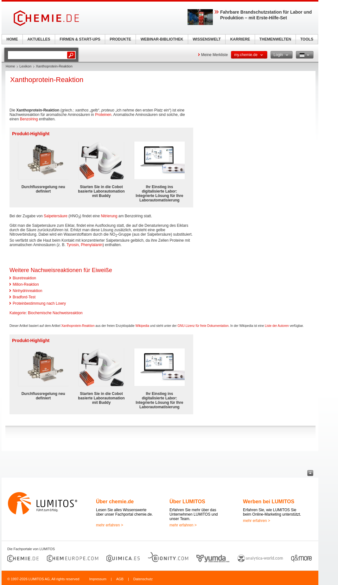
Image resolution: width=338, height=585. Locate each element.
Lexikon (25, 66)
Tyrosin (73, 245)
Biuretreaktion (24, 278)
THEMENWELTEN (275, 39)
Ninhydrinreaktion (27, 291)
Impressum (97, 579)
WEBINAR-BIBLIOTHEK (162, 39)
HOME (12, 39)
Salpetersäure (55, 216)
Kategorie (18, 313)
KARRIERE (240, 39)
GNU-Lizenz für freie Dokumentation (202, 325)
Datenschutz (143, 579)
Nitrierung (109, 216)
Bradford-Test (24, 297)
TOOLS (306, 39)
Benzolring (29, 119)
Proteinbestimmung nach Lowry (39, 303)
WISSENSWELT (206, 39)
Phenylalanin (92, 245)
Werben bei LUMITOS (268, 501)
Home (10, 66)
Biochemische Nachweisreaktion (55, 313)
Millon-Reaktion (26, 284)
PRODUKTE (120, 39)
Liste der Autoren (277, 325)
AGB (120, 579)
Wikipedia (142, 325)
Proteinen (103, 114)
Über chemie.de (115, 501)
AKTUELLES (39, 39)
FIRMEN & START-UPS (80, 39)
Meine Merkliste (214, 55)
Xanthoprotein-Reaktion (77, 325)
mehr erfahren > (109, 525)
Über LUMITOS (187, 501)
